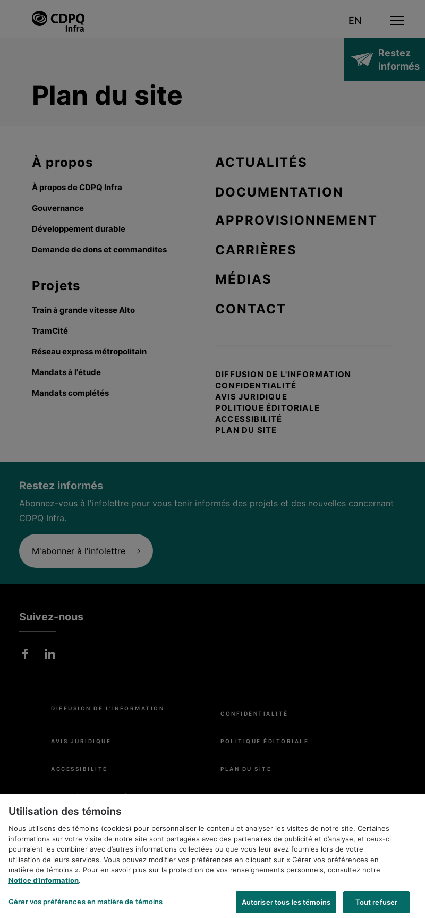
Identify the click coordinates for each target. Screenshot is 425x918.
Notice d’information (43, 885)
